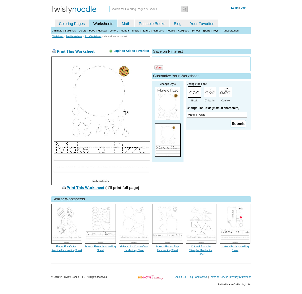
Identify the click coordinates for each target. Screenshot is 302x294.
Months (125, 30)
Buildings (70, 30)
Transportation (229, 30)
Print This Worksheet (76, 51)
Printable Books (152, 24)
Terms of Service (218, 277)
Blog (177, 24)
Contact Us (201, 277)
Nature (146, 30)
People (171, 30)
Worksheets (103, 24)
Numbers (158, 30)
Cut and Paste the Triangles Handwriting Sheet (201, 250)
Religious (183, 30)
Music (135, 30)
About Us (181, 277)
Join (243, 7)
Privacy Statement (240, 277)
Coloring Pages (72, 24)
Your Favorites (202, 24)
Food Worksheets (74, 36)
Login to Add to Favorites (131, 50)
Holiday (102, 30)
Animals (57, 30)
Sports (206, 30)
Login (234, 7)
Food (92, 30)
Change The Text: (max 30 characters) (213, 108)
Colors (82, 30)
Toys (216, 30)
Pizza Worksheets (93, 36)
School (195, 30)
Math (126, 24)
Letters (114, 30)
